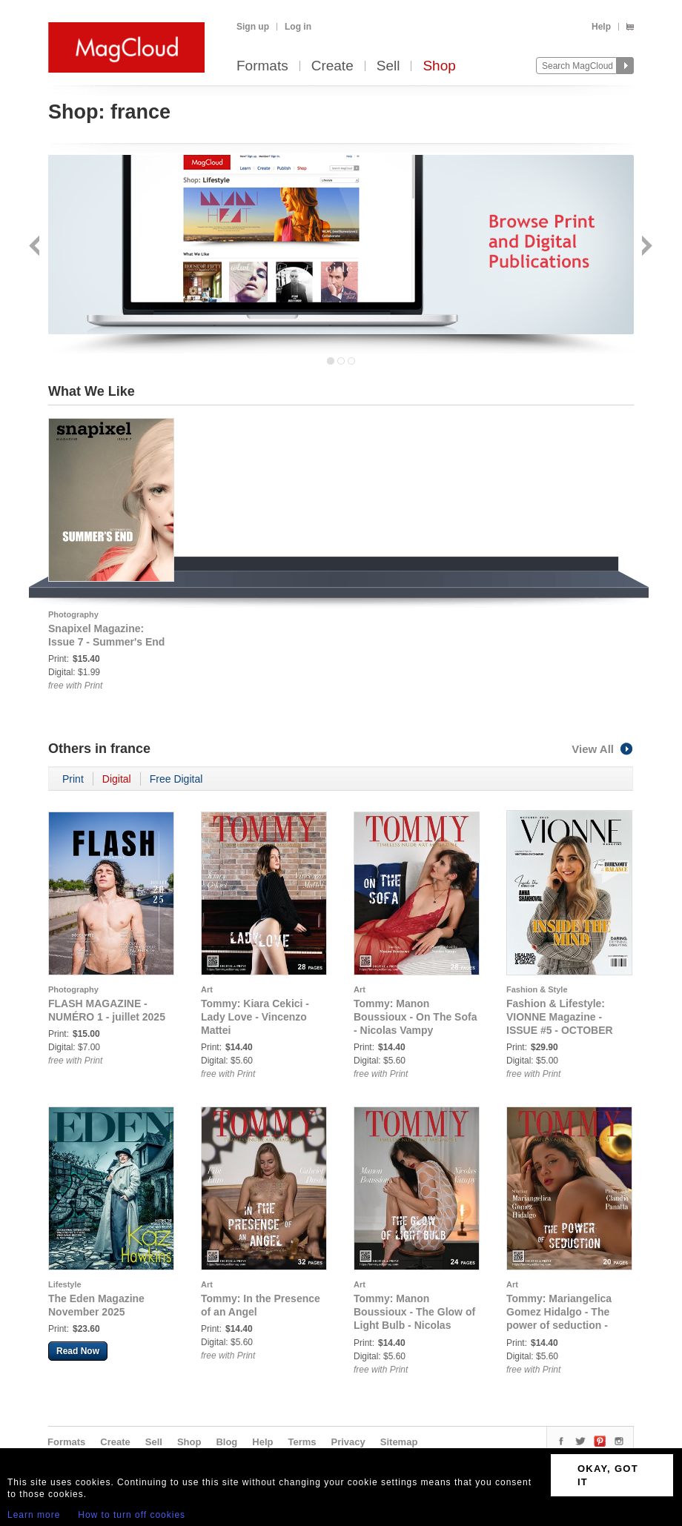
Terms (302, 1441)
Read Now (77, 1351)
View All (603, 749)
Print (73, 779)
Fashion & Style (537, 989)
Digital (116, 779)
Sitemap (399, 1441)
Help (601, 26)
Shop (439, 66)
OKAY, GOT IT (607, 1475)
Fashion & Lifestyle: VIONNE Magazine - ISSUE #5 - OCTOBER (559, 1017)
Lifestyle (65, 1284)
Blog (226, 1441)
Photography (73, 614)
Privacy (348, 1441)
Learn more (33, 1515)
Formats (262, 66)
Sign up (252, 26)
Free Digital (176, 779)
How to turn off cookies (131, 1515)
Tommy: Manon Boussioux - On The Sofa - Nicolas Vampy (415, 1017)
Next (645, 247)
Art (207, 989)
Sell (388, 66)
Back (36, 247)
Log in (298, 26)
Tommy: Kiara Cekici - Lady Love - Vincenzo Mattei (255, 1017)
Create (332, 66)
